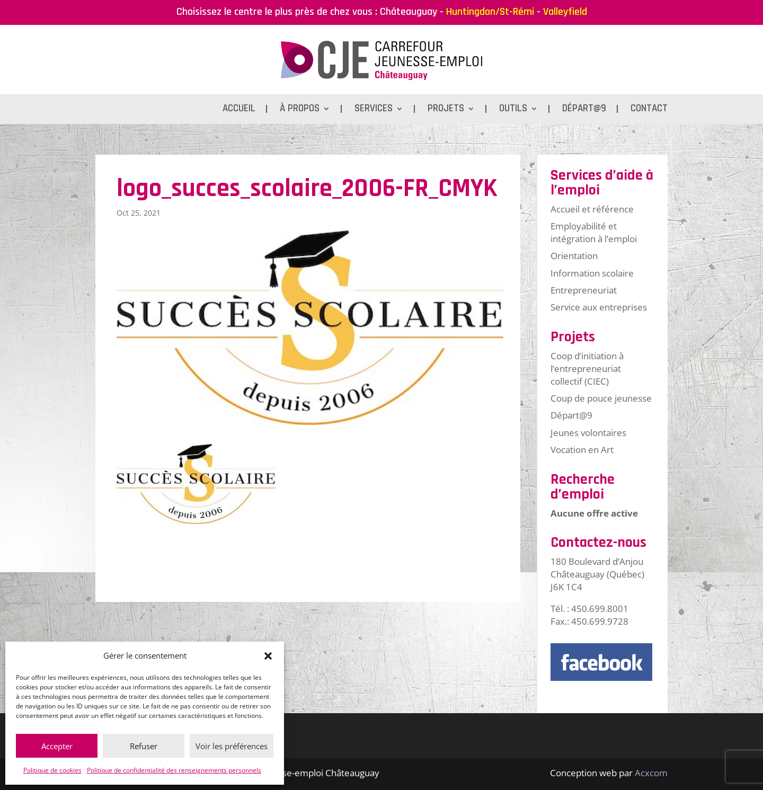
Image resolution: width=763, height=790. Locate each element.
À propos (300, 110)
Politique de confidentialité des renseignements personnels (174, 770)
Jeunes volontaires (588, 433)
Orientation (574, 256)
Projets (446, 110)
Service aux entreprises (599, 307)
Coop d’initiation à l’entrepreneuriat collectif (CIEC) (587, 368)
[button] (268, 656)
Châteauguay (408, 12)
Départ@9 (584, 110)
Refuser (143, 746)
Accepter (57, 746)
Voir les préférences (232, 746)
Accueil (239, 110)
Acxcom (651, 773)
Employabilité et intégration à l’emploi (594, 232)
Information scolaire (592, 273)
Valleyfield (565, 12)
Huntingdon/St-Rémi (490, 12)
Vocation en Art (582, 449)
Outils (513, 110)
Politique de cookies (52, 770)
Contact (649, 110)
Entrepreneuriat (584, 290)
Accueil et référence (592, 209)
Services (373, 110)
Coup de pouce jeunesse (601, 398)
